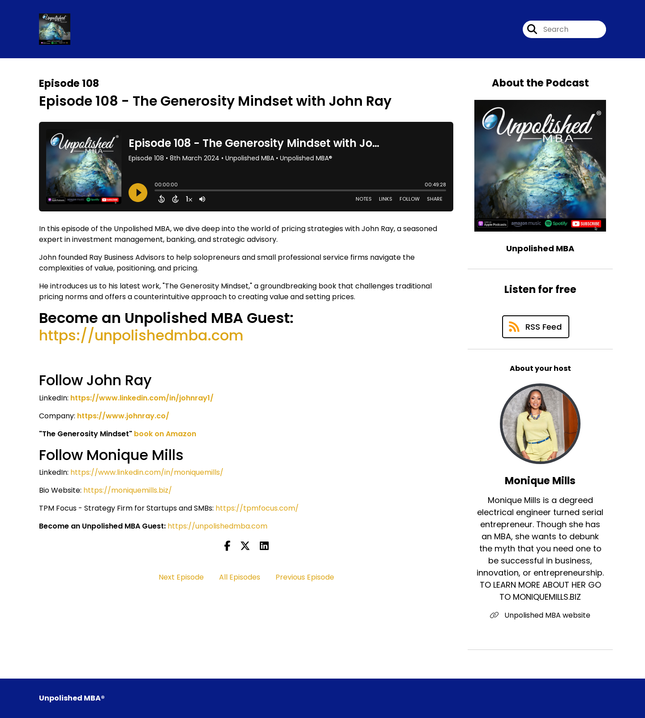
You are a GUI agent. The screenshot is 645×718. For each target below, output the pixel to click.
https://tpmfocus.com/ (257, 508)
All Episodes (239, 577)
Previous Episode (304, 577)
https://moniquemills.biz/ (127, 490)
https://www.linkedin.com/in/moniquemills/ (147, 472)
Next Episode (181, 577)
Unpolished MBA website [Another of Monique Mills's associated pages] (540, 615)
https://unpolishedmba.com (141, 335)
